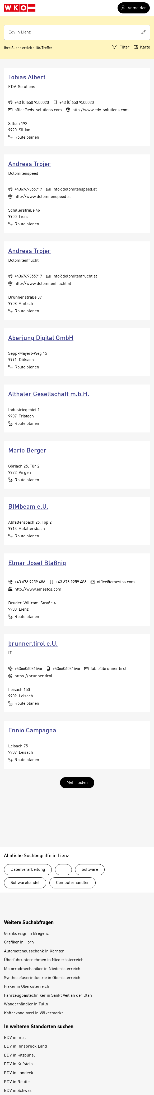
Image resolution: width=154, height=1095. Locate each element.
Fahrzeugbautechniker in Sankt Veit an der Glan (48, 996)
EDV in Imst (15, 1038)
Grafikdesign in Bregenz (26, 934)
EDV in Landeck (18, 1073)
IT (63, 870)
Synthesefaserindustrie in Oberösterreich (42, 978)
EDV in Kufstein (18, 1064)
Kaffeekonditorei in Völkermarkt (33, 1013)
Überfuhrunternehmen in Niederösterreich (43, 960)
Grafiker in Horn (19, 942)
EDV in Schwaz (17, 1091)
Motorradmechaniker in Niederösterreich (42, 969)
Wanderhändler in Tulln (26, 1004)
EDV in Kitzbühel (19, 1055)
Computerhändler (72, 883)
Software (90, 870)
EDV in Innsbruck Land (25, 1046)
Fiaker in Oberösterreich (26, 987)
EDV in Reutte (17, 1082)
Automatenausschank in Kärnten (34, 951)
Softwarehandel (25, 883)
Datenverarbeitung (28, 870)
